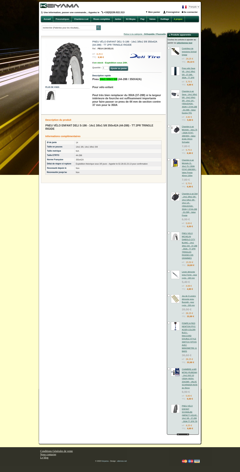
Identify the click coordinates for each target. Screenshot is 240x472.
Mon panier (154, 12)
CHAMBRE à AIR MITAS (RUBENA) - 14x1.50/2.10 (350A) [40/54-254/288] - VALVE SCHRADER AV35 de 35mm (189, 378)
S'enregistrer (173, 12)
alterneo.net (122, 461)
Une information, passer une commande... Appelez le (84, 12)
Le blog (44, 457)
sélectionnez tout (184, 43)
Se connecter (191, 12)
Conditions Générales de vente (56, 451)
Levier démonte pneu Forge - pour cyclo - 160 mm (189, 275)
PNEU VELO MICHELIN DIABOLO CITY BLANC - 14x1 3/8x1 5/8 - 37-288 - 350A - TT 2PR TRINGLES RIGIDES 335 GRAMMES (189, 245)
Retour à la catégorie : (145, 34)
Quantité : (97, 67)
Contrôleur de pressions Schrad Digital (189, 51)
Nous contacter (48, 454)
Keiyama (105, 461)
